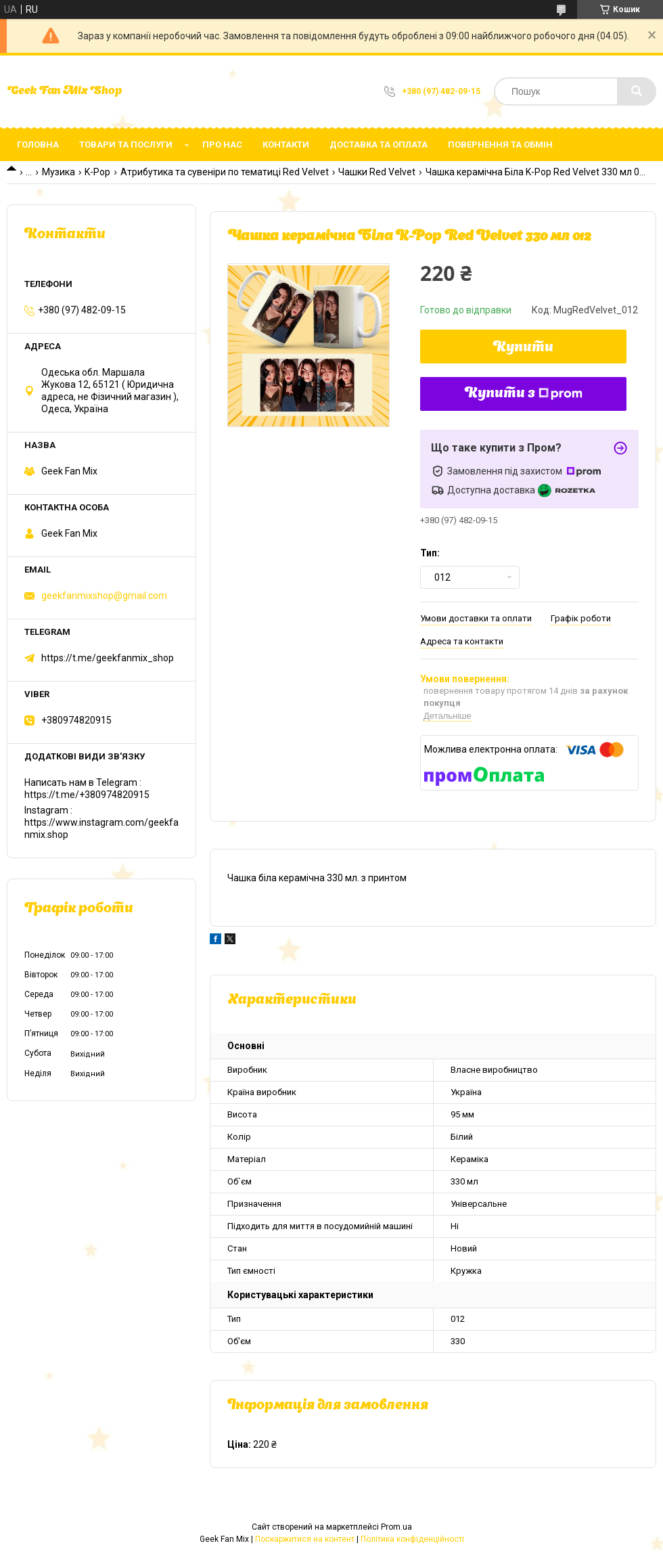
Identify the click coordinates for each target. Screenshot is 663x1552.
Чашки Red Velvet (376, 172)
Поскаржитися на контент (305, 1539)
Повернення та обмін (500, 144)
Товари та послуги (126, 144)
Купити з (523, 394)
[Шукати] (636, 91)
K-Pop (97, 172)
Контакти (285, 144)
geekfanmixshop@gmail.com (104, 595)
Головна (38, 144)
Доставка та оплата (378, 144)
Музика (58, 172)
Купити (523, 348)
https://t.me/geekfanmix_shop (107, 657)
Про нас (222, 144)
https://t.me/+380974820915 (87, 794)
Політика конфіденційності (412, 1539)
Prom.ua (396, 1527)
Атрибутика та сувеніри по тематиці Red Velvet (224, 172)
